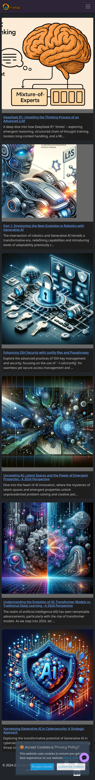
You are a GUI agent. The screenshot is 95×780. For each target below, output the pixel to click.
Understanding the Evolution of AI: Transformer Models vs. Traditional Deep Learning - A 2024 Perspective (47, 604)
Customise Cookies (71, 766)
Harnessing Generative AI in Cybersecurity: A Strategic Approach (43, 730)
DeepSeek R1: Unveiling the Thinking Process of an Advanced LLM (41, 119)
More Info (71, 758)
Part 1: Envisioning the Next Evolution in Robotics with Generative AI (43, 228)
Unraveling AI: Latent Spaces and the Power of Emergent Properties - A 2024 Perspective (45, 477)
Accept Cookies (42, 766)
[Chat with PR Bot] (84, 757)
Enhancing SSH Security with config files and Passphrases (46, 352)
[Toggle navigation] (87, 6)
